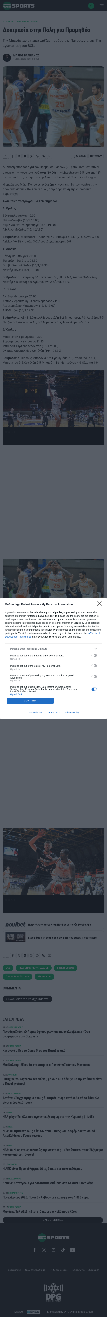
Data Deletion (35, 712)
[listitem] (53, 648)
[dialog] (53, 658)
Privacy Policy (72, 712)
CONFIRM (30, 701)
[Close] (100, 604)
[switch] (94, 655)
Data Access (53, 712)
